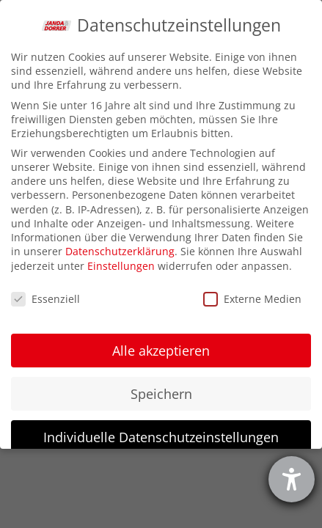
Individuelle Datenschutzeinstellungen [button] (161, 437)
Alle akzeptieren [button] (161, 350)
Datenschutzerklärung (120, 251)
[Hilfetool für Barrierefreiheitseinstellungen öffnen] (291, 479)
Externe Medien (252, 299)
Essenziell (45, 299)
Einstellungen (121, 266)
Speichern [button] (161, 394)
